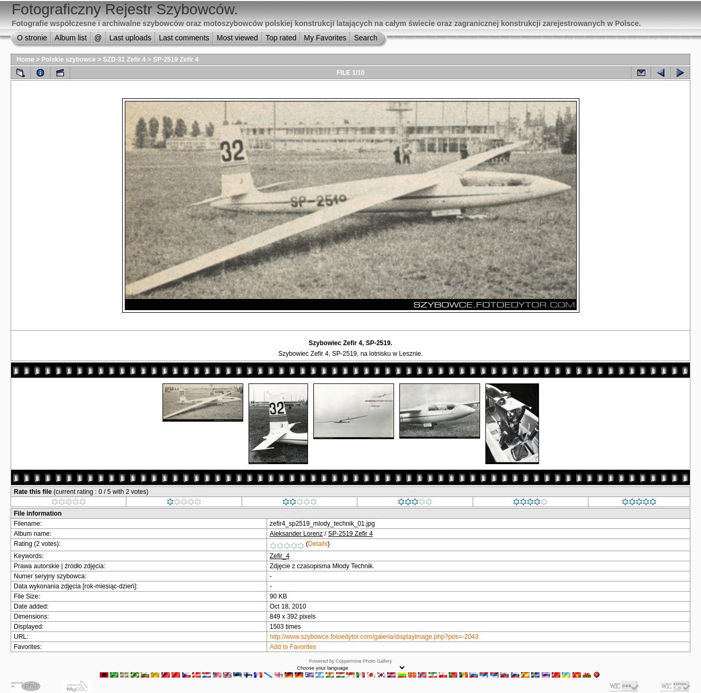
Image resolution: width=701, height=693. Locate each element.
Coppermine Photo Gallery (364, 661)
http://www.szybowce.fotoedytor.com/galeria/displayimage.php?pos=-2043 (374, 636)
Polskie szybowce (68, 59)
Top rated (281, 37)
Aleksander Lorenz (296, 533)
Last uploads (130, 37)
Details (318, 543)
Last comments (184, 37)
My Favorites (325, 37)
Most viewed (237, 37)
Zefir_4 (279, 556)
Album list (71, 37)
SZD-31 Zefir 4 (124, 59)
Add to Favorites (293, 647)
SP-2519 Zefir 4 (176, 59)
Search (365, 37)
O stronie (32, 37)
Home (25, 59)
